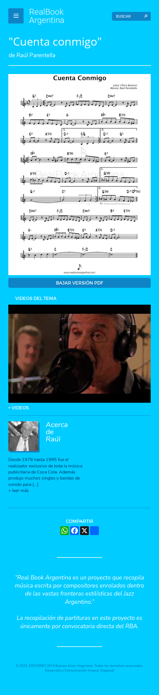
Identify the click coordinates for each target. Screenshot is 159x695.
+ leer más (18, 491)
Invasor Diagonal (101, 670)
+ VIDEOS (18, 407)
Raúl (53, 439)
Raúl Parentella (35, 55)
